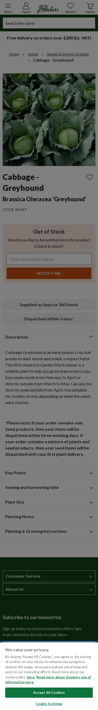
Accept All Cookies (49, 692)
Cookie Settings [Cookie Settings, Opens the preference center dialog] (49, 704)
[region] (49, 676)
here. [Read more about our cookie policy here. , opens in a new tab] (31, 677)
